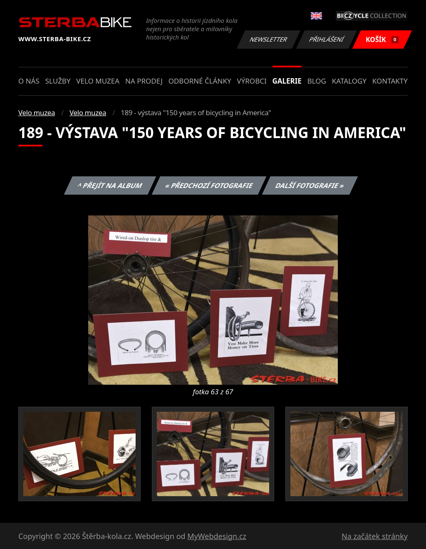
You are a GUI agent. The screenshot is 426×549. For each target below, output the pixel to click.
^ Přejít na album (110, 185)
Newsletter (268, 39)
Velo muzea (97, 81)
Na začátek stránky (375, 536)
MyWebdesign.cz (216, 536)
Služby (58, 81)
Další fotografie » (310, 185)
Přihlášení (326, 39)
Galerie (287, 81)
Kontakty (390, 81)
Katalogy (349, 81)
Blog (316, 81)
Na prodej (144, 81)
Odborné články (199, 81)
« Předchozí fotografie (209, 185)
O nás (29, 81)
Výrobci (251, 81)
